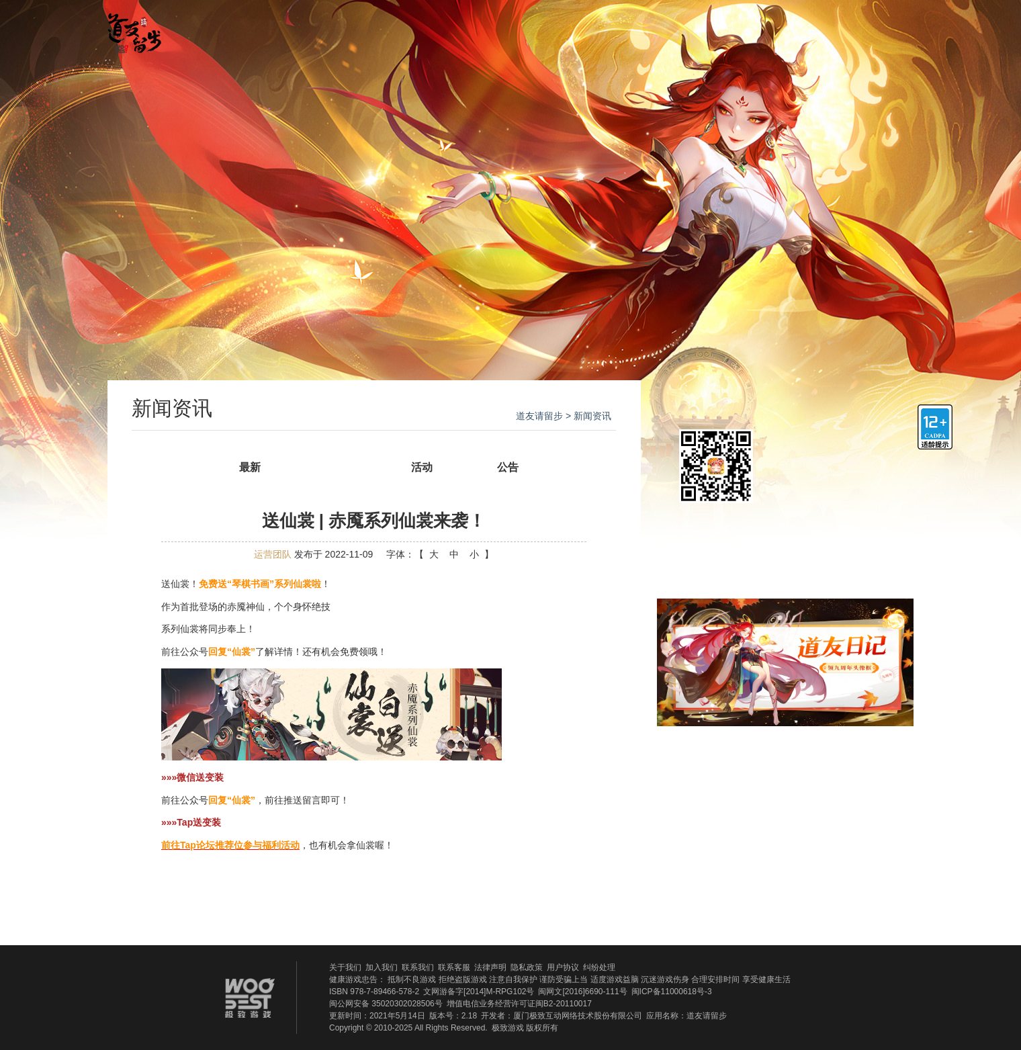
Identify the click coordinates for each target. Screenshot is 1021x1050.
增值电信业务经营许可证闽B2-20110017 (519, 1003)
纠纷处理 (599, 967)
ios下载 (830, 450)
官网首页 (280, 29)
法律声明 (490, 967)
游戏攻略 (502, 29)
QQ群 (687, 787)
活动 (422, 467)
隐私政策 (526, 967)
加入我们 (381, 967)
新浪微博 (881, 787)
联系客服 (454, 967)
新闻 (336, 467)
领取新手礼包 (785, 546)
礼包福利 (723, 29)
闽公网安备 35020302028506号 (386, 1003)
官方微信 (816, 28)
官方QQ (852, 28)
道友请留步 (539, 415)
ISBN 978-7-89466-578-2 (374, 991)
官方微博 (888, 28)
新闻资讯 (391, 29)
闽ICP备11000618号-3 (671, 991)
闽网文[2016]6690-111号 (582, 991)
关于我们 (345, 967)
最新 (250, 467)
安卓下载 (830, 496)
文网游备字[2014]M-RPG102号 (478, 991)
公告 (508, 467)
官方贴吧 (613, 29)
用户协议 (563, 967)
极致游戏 (508, 1028)
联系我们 (418, 967)
